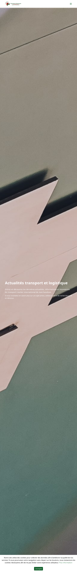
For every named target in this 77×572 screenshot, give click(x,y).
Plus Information (65, 562)
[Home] (13, 4)
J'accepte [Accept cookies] (38, 569)
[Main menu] (71, 4)
